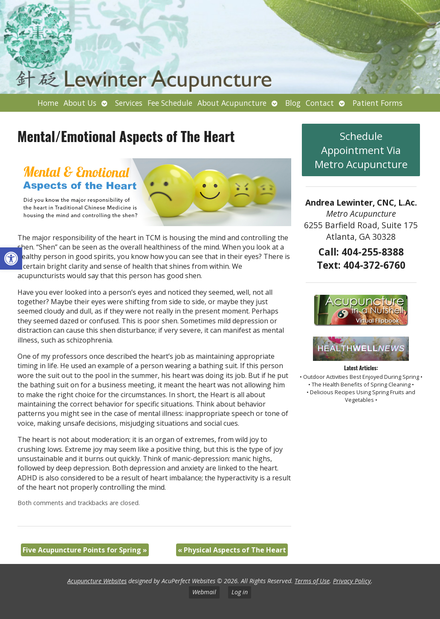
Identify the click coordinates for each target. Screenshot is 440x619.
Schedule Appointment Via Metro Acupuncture (361, 150)
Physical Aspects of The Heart (232, 550)
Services (128, 103)
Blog (293, 103)
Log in (240, 592)
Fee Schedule (170, 103)
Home (48, 103)
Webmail (204, 592)
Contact (320, 103)
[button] (11, 258)
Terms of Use (312, 581)
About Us (80, 103)
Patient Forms (377, 103)
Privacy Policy (352, 581)
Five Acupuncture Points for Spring (85, 550)
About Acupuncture (231, 103)
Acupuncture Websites (97, 581)
